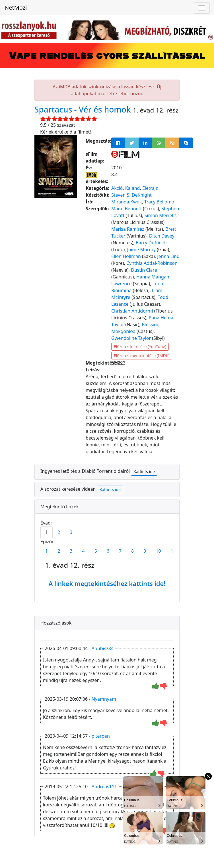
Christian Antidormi (132, 311)
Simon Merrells (161, 215)
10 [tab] (158, 551)
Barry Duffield (151, 243)
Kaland (132, 188)
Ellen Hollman (126, 256)
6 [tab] (108, 551)
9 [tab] (144, 551)
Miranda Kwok (126, 202)
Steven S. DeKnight (131, 195)
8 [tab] (132, 551)
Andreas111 (104, 786)
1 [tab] (46, 532)
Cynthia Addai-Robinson (152, 263)
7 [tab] (120, 551)
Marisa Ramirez (127, 229)
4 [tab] (83, 551)
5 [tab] (95, 551)
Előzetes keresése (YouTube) (140, 346)
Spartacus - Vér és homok (83, 109)
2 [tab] (58, 532)
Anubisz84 (103, 648)
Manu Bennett (126, 208)
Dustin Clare (144, 270)
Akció (117, 188)
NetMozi (16, 7)
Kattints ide (144, 471)
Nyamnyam (104, 699)
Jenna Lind (168, 256)
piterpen (101, 736)
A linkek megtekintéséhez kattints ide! (106, 583)
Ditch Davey (161, 236)
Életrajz (150, 188)
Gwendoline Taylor (131, 338)
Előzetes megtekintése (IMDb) (142, 355)
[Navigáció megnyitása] (202, 8)
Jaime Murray (141, 249)
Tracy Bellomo (159, 202)
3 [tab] (71, 532)
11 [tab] (173, 551)
